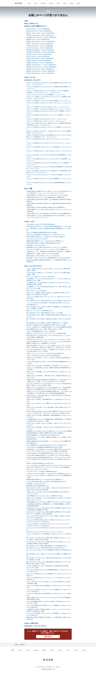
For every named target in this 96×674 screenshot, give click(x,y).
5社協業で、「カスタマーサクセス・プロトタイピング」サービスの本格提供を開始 (46, 333)
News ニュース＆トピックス (33, 266)
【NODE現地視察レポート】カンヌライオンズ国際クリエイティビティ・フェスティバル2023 (48, 502)
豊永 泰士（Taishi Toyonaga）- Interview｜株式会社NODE (40, 33)
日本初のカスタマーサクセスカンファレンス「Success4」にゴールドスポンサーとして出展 (48, 339)
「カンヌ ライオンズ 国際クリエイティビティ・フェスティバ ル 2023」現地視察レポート (47, 249)
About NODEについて (31, 23)
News (68, 650)
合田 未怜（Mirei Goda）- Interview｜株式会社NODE (39, 31)
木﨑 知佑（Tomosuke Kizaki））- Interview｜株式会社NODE (41, 64)
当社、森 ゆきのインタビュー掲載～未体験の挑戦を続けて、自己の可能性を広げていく (47, 545)
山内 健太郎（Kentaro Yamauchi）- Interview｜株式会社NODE (41, 37)
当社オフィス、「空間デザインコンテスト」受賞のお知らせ (40, 276)
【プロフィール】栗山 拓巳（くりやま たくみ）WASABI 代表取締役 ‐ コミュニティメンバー (48, 100)
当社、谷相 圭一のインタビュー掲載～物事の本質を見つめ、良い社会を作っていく (46, 547)
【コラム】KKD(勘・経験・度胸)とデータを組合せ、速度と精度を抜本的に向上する (46, 481)
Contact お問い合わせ (31, 623)
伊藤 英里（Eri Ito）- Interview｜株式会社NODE (37, 39)
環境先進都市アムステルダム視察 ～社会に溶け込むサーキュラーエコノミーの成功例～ (47, 247)
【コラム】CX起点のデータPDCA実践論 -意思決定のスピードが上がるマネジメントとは (47, 453)
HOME (26, 21)
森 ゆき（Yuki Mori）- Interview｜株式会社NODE (38, 56)
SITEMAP (38, 667)
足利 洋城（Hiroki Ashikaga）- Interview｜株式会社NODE (40, 50)
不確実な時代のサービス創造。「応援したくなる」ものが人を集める (42, 253)
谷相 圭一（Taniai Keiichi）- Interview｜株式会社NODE (39, 43)
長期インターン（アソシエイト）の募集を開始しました (39, 310)
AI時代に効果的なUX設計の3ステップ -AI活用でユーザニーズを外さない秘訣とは (45, 236)
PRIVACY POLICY (44, 667)
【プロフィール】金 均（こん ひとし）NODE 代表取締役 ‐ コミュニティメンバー (45, 94)
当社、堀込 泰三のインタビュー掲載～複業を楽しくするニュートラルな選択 (44, 312)
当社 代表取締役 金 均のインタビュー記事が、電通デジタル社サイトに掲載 (44, 329)
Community (43, 3)
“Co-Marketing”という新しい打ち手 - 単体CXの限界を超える (40, 224)
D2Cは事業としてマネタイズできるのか (35, 245)
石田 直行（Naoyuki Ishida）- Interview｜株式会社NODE (40, 35)
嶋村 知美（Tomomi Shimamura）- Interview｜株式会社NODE (41, 67)
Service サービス (29, 77)
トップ (16, 644)
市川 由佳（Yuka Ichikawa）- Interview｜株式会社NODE (39, 58)
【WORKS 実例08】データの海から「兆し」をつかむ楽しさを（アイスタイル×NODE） (47, 195)
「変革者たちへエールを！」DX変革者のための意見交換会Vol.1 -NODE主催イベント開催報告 (48, 251)
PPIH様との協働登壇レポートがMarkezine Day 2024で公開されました (43, 435)
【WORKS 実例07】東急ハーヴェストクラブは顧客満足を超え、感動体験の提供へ (45, 197)
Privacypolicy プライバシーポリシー (35, 626)
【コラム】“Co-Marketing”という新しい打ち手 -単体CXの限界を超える (43, 355)
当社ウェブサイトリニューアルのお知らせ (36, 290)
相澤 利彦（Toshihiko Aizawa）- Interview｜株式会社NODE (40, 71)
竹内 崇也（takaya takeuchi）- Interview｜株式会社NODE (40, 73)
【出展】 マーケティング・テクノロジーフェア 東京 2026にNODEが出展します (45, 353)
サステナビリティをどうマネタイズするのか (36, 238)
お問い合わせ (48, 636)
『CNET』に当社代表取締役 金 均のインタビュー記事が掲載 (40, 331)
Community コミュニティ (32, 80)
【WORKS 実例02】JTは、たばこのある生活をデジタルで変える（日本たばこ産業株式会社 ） (48, 213)
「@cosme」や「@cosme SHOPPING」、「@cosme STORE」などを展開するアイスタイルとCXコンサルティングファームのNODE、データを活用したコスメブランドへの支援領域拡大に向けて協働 (49, 475)
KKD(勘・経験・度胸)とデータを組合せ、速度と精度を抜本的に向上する (43, 243)
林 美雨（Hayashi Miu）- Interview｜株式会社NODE (38, 60)
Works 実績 (28, 188)
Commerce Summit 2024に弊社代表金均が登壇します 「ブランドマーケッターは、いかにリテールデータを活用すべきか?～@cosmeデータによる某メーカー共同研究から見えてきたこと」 (48, 459)
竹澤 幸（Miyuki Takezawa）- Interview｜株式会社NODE (40, 69)
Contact (78, 3)
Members (51, 3)
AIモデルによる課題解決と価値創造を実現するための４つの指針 (41, 232)
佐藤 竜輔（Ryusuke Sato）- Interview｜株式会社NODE (39, 62)
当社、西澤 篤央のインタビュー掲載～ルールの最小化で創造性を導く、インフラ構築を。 (47, 322)
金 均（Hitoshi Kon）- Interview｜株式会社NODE (38, 29)
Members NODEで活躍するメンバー (35, 26)
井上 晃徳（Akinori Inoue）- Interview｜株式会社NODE (39, 45)
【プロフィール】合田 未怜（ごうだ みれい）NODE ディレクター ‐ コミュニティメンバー (47, 106)
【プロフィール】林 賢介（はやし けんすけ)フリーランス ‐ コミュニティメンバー (46, 121)
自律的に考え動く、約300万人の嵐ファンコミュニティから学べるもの (43, 255)
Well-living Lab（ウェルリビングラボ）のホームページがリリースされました (44, 531)
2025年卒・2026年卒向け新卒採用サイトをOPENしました (40, 463)
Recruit (71, 3)
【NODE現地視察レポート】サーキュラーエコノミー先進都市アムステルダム (44, 495)
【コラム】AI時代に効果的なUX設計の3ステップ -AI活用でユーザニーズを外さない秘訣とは (48, 455)
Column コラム (29, 221)
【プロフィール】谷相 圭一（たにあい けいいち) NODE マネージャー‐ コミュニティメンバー (48, 109)
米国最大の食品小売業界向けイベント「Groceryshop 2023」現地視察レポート (45, 241)
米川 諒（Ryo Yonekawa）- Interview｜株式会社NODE (39, 48)
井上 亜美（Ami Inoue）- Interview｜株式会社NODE (38, 54)
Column (64, 3)
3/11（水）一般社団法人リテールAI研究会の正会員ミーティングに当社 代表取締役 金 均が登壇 (48, 327)
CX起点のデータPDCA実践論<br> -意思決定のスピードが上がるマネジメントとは (45, 234)
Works (58, 3)
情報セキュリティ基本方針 (54, 667)
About (29, 3)
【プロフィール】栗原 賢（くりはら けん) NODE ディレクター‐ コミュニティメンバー (47, 119)
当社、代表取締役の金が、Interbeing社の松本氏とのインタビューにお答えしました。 (46, 445)
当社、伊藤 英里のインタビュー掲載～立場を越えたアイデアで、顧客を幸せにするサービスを (48, 300)
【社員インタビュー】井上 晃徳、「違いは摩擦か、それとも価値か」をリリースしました (47, 365)
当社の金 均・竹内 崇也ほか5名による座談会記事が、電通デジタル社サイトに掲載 (45, 325)
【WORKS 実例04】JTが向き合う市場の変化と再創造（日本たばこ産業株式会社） (45, 207)
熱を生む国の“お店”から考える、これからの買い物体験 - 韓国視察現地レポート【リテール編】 (49, 226)
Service (35, 3)
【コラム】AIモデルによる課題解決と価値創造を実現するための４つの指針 (44, 447)
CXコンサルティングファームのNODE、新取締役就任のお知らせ (41, 471)
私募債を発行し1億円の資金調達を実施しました (37, 485)
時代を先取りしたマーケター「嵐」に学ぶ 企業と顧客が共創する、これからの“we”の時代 (48, 257)
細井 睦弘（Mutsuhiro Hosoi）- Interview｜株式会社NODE (40, 41)
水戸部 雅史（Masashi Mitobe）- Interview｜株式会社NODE (40, 52)
